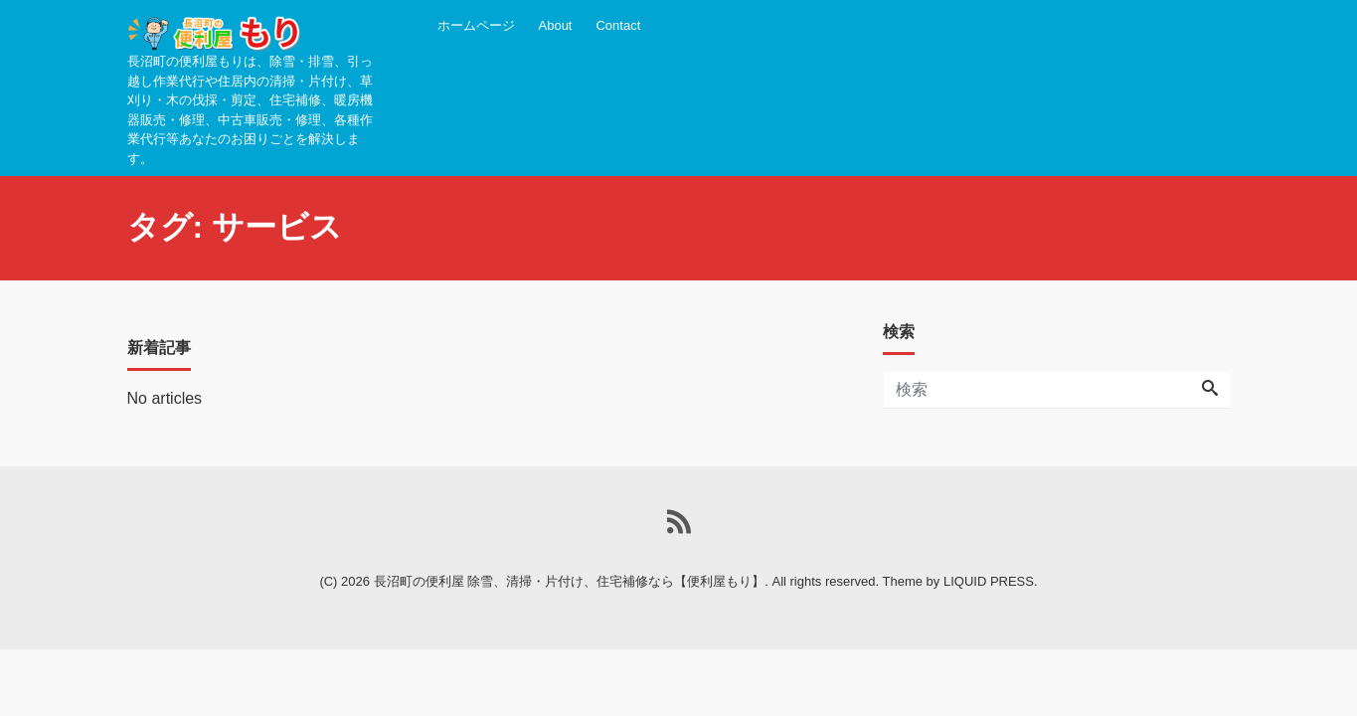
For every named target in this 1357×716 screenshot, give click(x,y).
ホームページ (476, 25)
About (556, 25)
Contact (617, 25)
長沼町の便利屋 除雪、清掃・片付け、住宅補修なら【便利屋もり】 (569, 581)
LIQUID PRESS (988, 581)
